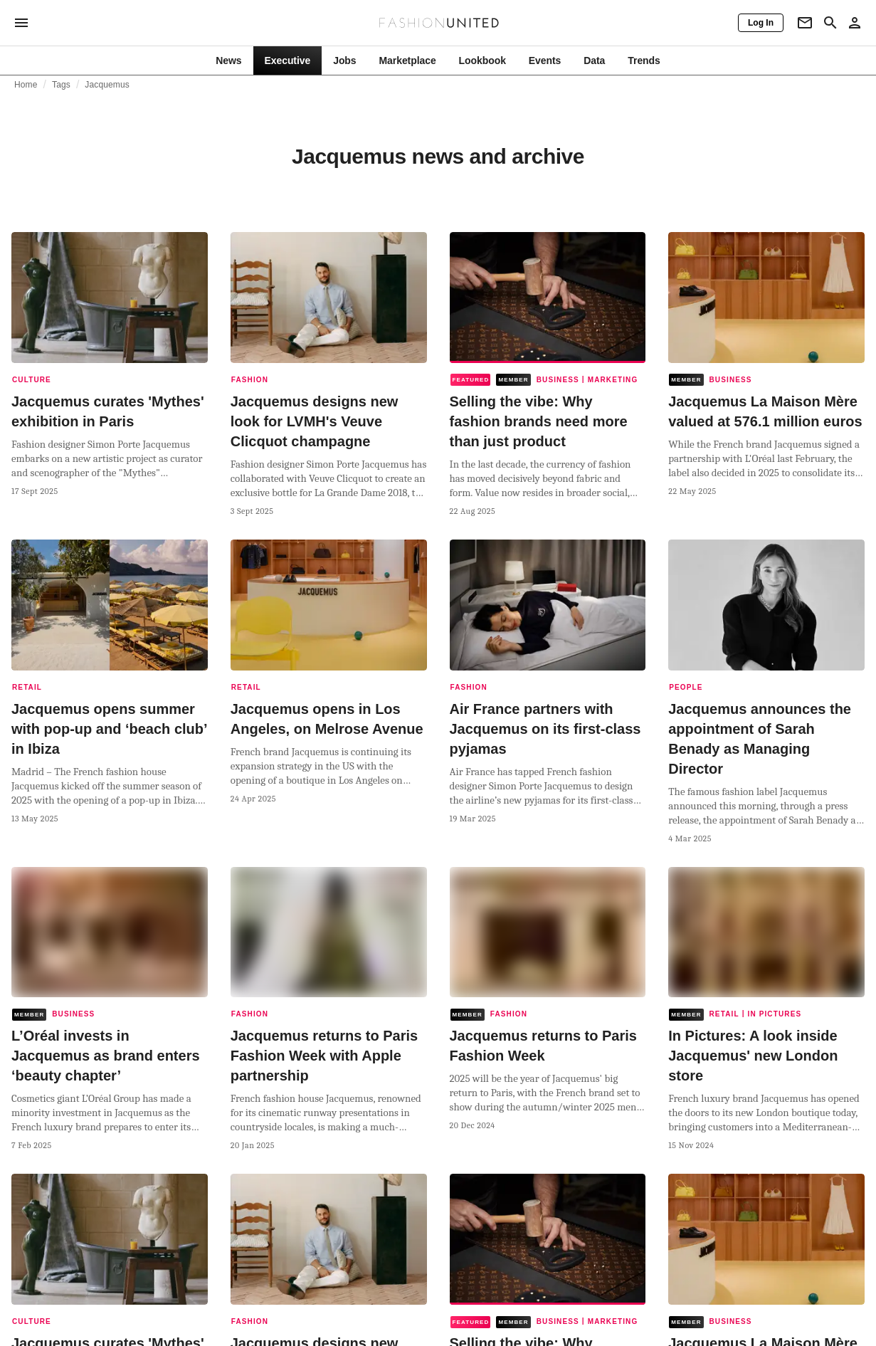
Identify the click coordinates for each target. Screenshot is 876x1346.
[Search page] (830, 22)
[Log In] (760, 23)
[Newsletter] (805, 22)
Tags (61, 85)
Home (26, 85)
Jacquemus (107, 85)
